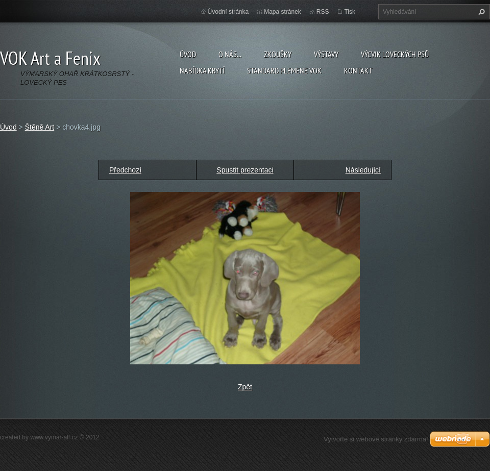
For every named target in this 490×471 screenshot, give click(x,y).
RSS (322, 11)
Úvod (188, 54)
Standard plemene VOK (284, 70)
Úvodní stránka (228, 11)
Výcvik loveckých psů (395, 54)
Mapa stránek (282, 11)
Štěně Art (40, 127)
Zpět (245, 387)
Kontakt (358, 70)
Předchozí (125, 170)
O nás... (229, 54)
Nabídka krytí (202, 70)
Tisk (349, 11)
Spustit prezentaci (244, 170)
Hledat (480, 11)
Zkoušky (277, 54)
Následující (363, 170)
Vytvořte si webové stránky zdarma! (376, 439)
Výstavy (326, 54)
